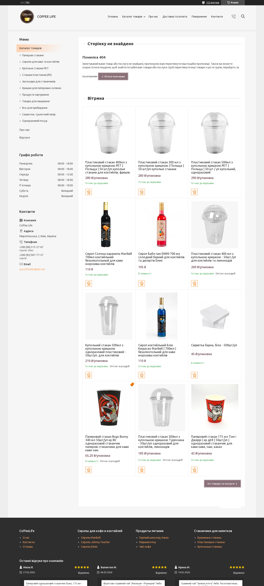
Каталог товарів (132, 16)
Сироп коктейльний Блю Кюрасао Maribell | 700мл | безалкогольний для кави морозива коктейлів (157, 350)
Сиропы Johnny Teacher (95, 542)
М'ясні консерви (114, 76)
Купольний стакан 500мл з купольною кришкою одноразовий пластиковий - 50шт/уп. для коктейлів (105, 350)
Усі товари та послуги (220, 483)
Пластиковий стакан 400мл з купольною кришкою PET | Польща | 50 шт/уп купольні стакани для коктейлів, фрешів (107, 167)
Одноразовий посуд (34, 120)
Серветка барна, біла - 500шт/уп (214, 345)
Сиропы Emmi (89, 546)
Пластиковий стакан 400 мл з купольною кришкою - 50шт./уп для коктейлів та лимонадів (213, 257)
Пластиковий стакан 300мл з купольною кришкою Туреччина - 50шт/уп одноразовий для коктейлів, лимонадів (161, 441)
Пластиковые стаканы (211, 542)
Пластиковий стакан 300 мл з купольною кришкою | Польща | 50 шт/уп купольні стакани (161, 166)
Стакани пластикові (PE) (37, 74)
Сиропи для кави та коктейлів (40, 61)
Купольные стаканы (209, 546)
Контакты (29, 542)
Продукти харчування (35, 94)
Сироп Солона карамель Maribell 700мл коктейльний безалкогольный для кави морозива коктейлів (108, 259)
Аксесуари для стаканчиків (38, 81)
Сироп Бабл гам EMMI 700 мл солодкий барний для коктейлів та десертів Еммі (161, 257)
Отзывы (28, 546)
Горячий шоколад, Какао (154, 537)
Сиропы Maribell (91, 537)
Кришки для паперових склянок (41, 88)
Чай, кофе (145, 546)
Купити (88, 192)
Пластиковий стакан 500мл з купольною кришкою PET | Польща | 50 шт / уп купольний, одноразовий (213, 167)
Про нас (153, 16)
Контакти (217, 16)
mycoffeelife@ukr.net (32, 269)
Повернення (199, 16)
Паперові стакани (33, 55)
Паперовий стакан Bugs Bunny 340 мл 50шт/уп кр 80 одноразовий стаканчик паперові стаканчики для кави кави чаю (107, 443)
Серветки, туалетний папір (39, 114)
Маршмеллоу (147, 542)
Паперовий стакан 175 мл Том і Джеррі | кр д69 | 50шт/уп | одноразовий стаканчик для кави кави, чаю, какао (213, 441)
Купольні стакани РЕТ (35, 68)
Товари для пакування (36, 101)
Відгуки (24, 137)
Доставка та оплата (175, 16)
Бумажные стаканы (209, 537)
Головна (113, 16)
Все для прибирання (34, 107)
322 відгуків (213, 2)
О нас (26, 537)
